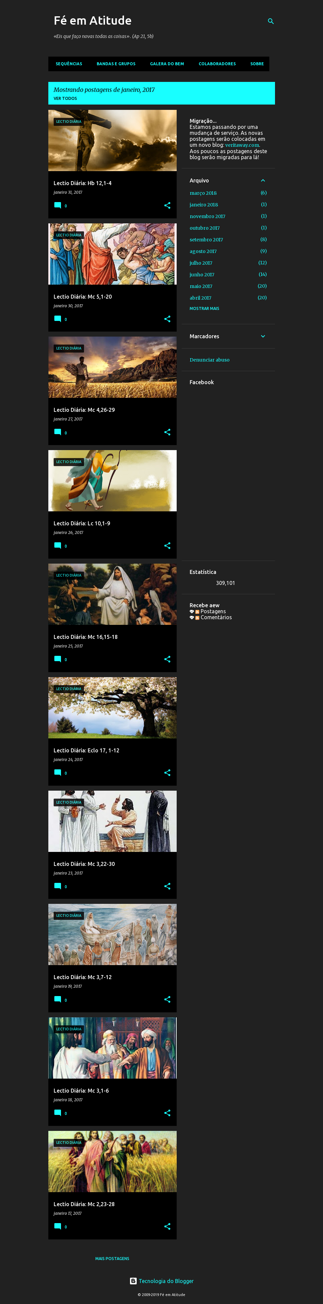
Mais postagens (112, 1258)
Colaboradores (215, 64)
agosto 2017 (203, 251)
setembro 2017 (206, 240)
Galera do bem (165, 64)
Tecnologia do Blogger (161, 1281)
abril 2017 (200, 298)
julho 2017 (201, 263)
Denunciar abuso (210, 360)
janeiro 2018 (204, 205)
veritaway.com (242, 145)
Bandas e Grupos (114, 64)
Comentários (213, 617)
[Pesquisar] (271, 21)
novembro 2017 (207, 216)
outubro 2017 (205, 228)
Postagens (210, 611)
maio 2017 (201, 286)
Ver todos (65, 98)
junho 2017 (202, 275)
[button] (167, 205)
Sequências (67, 64)
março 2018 (203, 193)
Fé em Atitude (93, 20)
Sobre (255, 64)
